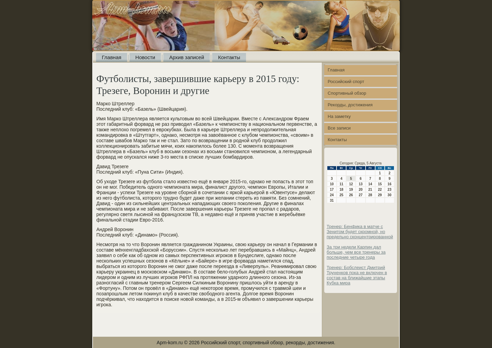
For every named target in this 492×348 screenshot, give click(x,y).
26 (351, 195)
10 (332, 184)
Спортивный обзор (347, 93)
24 (332, 195)
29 (380, 195)
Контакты (229, 57)
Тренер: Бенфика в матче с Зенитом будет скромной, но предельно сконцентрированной (360, 231)
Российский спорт (346, 81)
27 (361, 195)
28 (370, 195)
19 (351, 189)
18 (341, 189)
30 (389, 195)
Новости (145, 57)
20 (361, 189)
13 (361, 184)
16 (389, 184)
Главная (111, 57)
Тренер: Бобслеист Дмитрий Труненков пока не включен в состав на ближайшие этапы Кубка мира (357, 275)
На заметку (339, 116)
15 (380, 184)
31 (332, 200)
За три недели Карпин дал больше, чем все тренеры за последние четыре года (356, 252)
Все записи (339, 128)
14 (370, 184)
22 (380, 189)
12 (351, 184)
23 (389, 189)
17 (332, 189)
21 (370, 189)
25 (341, 195)
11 (341, 184)
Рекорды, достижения (350, 104)
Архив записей (186, 57)
